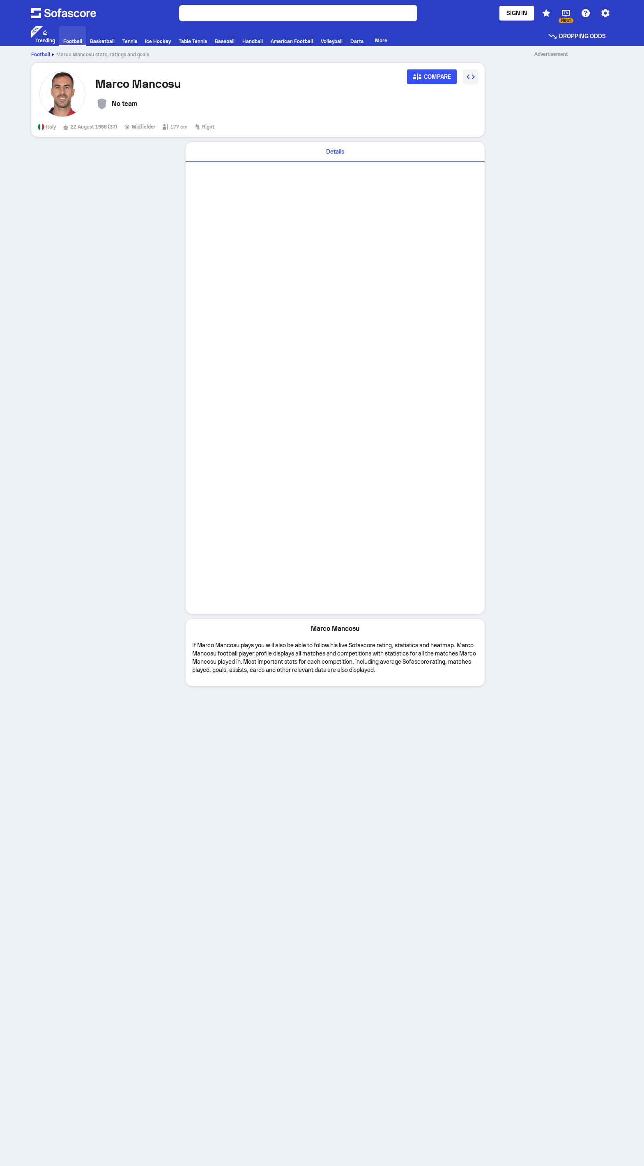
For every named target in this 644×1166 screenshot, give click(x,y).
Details (335, 151)
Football (40, 54)
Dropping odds (576, 36)
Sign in (516, 13)
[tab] (335, 152)
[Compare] (432, 79)
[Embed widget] (470, 76)
